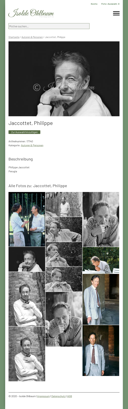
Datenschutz (58, 396)
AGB (69, 396)
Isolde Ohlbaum (31, 13)
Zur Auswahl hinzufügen (24, 132)
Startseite (14, 37)
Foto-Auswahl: (110, 3)
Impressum (43, 396)
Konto (94, 3)
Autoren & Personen (32, 37)
